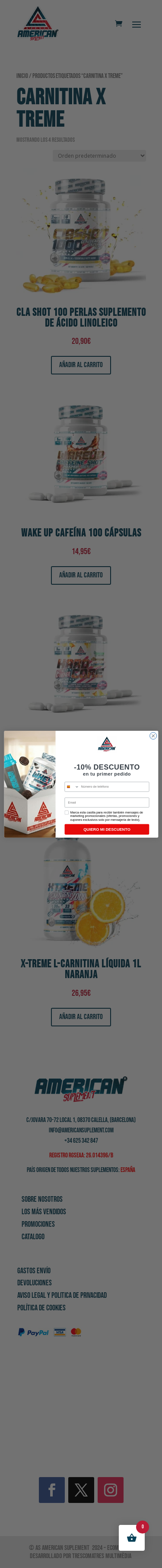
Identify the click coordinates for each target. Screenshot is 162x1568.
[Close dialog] (152, 735)
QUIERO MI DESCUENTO (106, 829)
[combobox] (72, 786)
